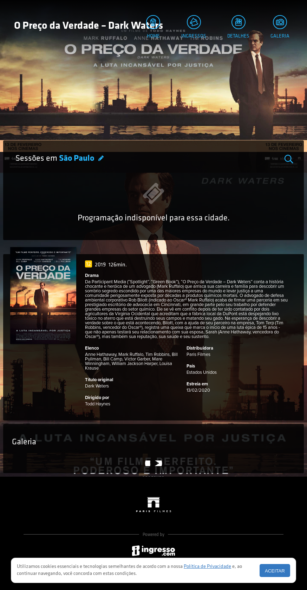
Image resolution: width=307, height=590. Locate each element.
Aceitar (275, 571)
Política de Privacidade (207, 566)
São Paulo (77, 158)
